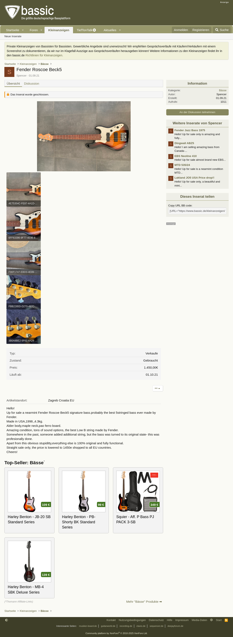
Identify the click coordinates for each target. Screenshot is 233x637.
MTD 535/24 (182, 165)
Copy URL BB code (180, 205)
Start (219, 620)
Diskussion (31, 83)
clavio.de (140, 626)
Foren (34, 30)
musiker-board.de (88, 626)
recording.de (126, 626)
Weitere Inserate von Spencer (197, 123)
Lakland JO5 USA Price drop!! (194, 177)
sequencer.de (156, 626)
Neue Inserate (12, 36)
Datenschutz (156, 620)
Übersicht (13, 83)
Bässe (223, 90)
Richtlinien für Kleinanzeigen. (44, 55)
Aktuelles (110, 30)
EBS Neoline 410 (186, 156)
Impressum (182, 620)
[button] (23, 30)
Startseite (12, 30)
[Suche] (222, 30)
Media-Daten (199, 620)
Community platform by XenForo (116, 633)
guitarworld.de (108, 626)
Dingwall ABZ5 (184, 143)
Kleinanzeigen (58, 30)
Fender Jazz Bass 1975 (190, 130)
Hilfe (169, 620)
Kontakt (111, 620)
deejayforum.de (175, 626)
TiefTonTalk (84, 30)
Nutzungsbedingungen (132, 620)
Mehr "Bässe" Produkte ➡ (144, 601)
